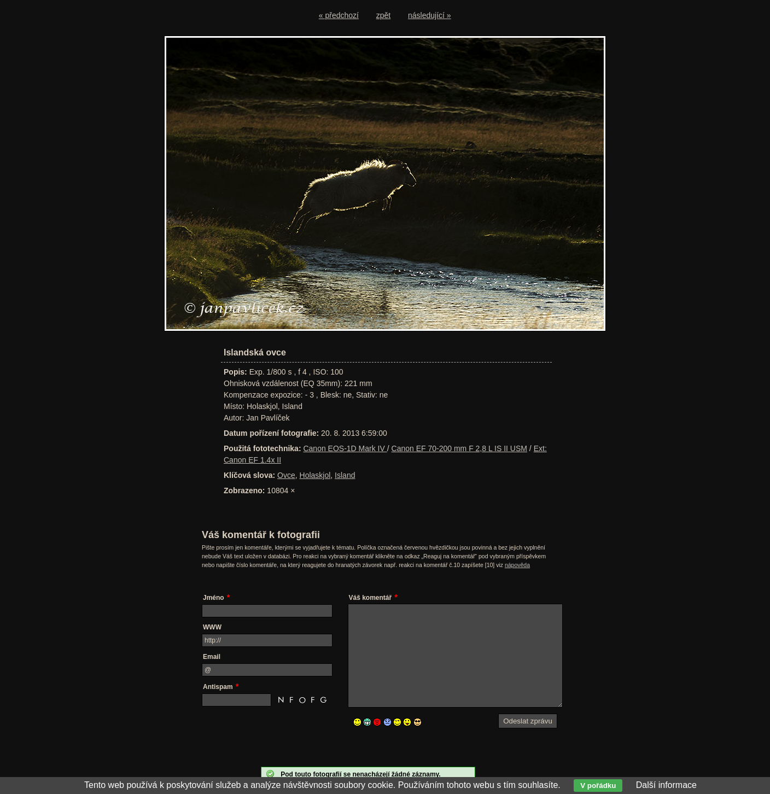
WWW (212, 627)
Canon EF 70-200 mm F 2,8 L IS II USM (459, 448)
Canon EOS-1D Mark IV (345, 448)
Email (211, 657)
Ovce (286, 475)
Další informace (666, 785)
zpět (383, 15)
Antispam (218, 687)
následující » (429, 15)
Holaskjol (315, 475)
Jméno (213, 598)
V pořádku (598, 785)
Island (345, 475)
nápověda (517, 565)
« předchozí (339, 15)
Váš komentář (370, 598)
